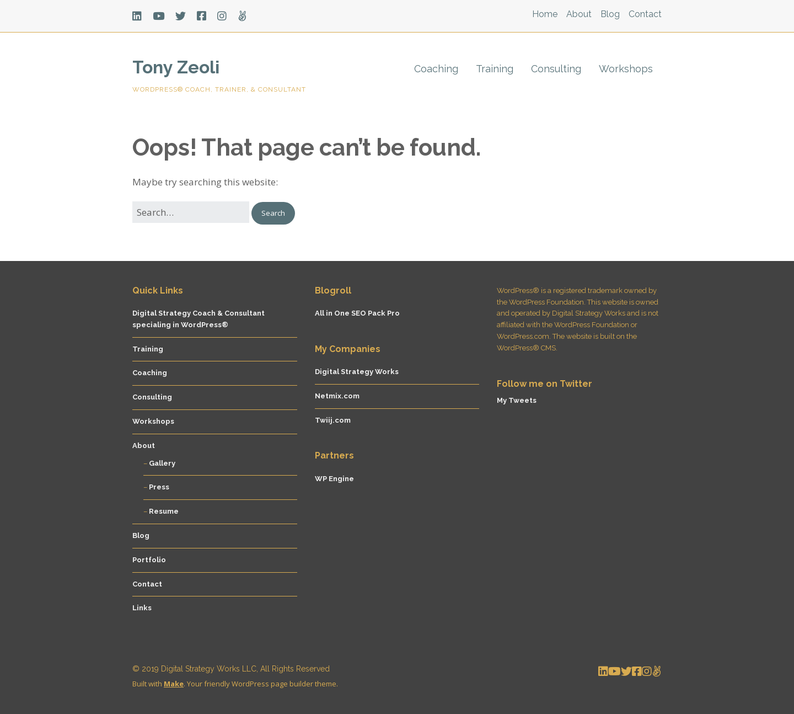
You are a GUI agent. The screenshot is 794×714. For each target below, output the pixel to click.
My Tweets (517, 400)
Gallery (162, 463)
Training (494, 68)
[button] (273, 213)
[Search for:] (190, 212)
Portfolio (149, 560)
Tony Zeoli (175, 67)
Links (142, 608)
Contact (645, 14)
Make (174, 684)
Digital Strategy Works (357, 371)
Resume (164, 511)
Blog (610, 14)
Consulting (556, 68)
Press (159, 487)
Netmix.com (337, 396)
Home (544, 14)
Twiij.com (333, 420)
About (579, 14)
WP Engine (334, 479)
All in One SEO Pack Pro (357, 313)
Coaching (436, 68)
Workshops (626, 68)
